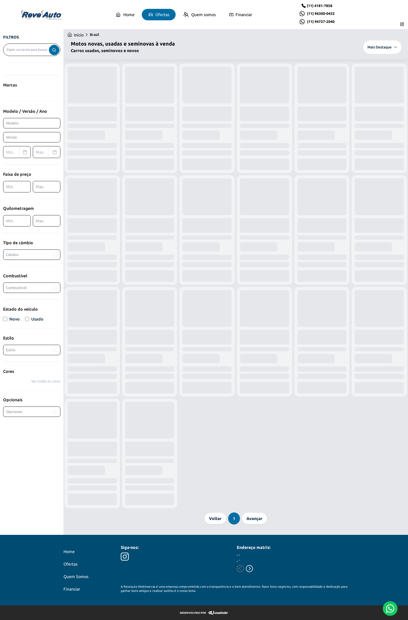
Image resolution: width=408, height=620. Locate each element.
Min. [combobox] (18, 152)
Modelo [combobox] (12, 123)
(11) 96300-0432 (321, 13)
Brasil (94, 35)
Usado (34, 319)
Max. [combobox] (48, 152)
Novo (11, 319)
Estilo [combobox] (32, 350)
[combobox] (31, 49)
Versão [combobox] (11, 137)
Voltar (215, 518)
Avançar (254, 518)
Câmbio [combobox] (32, 254)
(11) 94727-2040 (321, 22)
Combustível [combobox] (32, 287)
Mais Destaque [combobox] (382, 47)
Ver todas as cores (45, 381)
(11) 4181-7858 (319, 6)
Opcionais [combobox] (32, 411)
